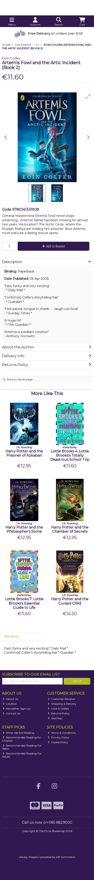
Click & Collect (58, 708)
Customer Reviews (61, 699)
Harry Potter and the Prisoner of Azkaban (24, 453)
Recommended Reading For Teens (22, 747)
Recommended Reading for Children (21, 739)
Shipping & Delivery (62, 703)
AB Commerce (65, 857)
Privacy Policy (58, 737)
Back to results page (20, 379)
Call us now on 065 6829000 (47, 822)
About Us (10, 699)
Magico (33, 857)
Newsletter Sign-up (17, 708)
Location (10, 703)
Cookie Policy (58, 742)
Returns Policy (59, 713)
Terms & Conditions (62, 732)
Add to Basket (53, 246)
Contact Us (11, 713)
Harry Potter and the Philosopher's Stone (24, 529)
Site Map (55, 718)
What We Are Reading (18, 732)
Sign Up (77, 681)
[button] (88, 96)
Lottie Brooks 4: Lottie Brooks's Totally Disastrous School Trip (69, 455)
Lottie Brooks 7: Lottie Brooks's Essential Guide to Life (24, 603)
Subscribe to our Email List (31, 674)
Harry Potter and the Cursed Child (69, 601)
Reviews (11, 636)
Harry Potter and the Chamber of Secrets (69, 529)
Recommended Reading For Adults (22, 755)
